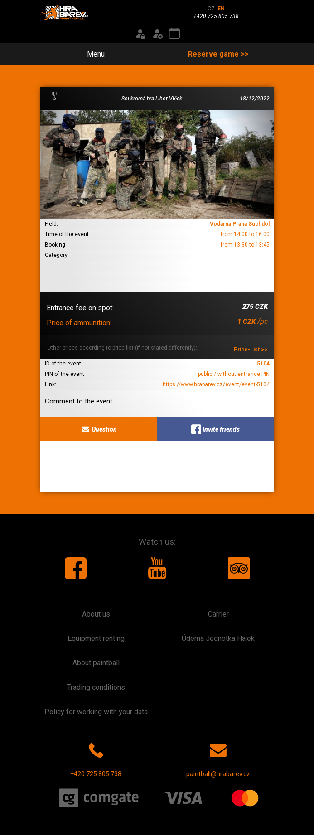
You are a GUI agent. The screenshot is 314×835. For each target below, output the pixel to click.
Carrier (218, 614)
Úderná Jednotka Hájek (218, 638)
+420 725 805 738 (95, 758)
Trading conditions (96, 687)
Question (98, 429)
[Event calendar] (174, 34)
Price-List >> (250, 349)
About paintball (96, 663)
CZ (211, 8)
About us (96, 614)
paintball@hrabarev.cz (218, 758)
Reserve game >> (218, 54)
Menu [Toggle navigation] (91, 54)
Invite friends (215, 429)
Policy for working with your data (96, 711)
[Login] (140, 34)
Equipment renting (96, 638)
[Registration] (157, 34)
